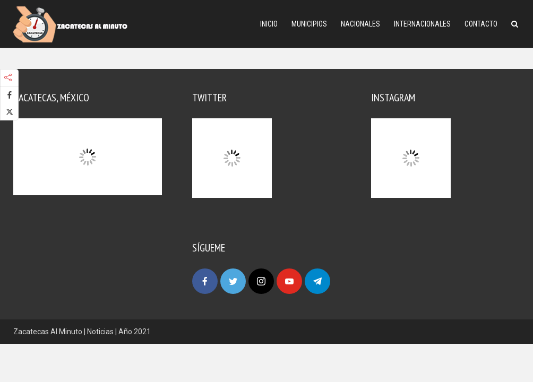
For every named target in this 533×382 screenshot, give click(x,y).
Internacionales (422, 24)
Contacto (481, 24)
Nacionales (360, 24)
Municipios (309, 24)
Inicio (269, 24)
